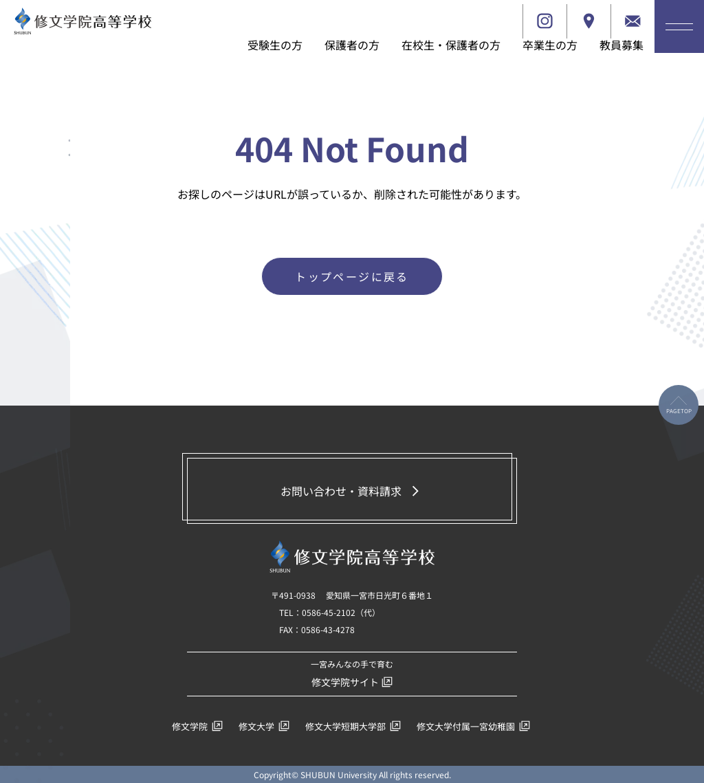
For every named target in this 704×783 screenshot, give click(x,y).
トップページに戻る (352, 276)
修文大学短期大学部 (353, 726)
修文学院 (197, 726)
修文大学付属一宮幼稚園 (473, 726)
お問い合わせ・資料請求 (352, 491)
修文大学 (264, 726)
